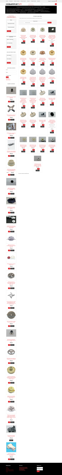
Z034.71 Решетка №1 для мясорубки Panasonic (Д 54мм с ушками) (11, 322)
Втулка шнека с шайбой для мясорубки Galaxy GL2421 (42, 121)
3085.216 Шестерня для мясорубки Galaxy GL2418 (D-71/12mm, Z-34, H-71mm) (37, 165)
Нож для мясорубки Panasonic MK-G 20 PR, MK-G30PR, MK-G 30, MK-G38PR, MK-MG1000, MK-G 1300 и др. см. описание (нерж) (11, 302)
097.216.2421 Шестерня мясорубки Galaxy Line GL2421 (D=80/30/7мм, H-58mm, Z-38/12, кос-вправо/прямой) (42, 79)
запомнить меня (9, 75)
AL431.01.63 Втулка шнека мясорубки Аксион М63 (11, 97)
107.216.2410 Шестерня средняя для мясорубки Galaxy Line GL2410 (32, 36)
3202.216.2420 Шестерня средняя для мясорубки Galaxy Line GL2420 (42, 146)
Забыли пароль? (8, 79)
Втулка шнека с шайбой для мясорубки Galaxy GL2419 (52, 99)
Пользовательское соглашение (9, 469)
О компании (7, 468)
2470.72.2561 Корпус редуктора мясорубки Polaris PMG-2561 (11, 436)
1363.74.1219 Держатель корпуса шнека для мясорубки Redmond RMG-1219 (11, 208)
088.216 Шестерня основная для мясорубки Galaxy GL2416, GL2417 (42, 99)
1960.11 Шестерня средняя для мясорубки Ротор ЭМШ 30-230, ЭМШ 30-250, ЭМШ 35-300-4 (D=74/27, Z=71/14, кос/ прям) (11, 377)
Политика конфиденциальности (10, 470)
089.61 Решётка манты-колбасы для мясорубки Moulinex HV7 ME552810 (11, 359)
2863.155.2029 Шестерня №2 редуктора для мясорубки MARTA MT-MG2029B (11, 189)
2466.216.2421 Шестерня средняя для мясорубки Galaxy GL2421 (23, 146)
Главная (20, 18)
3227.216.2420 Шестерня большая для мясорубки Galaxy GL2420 (52, 146)
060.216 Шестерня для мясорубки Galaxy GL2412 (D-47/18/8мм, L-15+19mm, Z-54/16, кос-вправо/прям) (52, 37)
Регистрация (7, 78)
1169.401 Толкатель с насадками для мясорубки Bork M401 (11, 133)
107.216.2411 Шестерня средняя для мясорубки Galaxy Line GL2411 (42, 36)
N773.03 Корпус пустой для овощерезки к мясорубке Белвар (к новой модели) (11, 454)
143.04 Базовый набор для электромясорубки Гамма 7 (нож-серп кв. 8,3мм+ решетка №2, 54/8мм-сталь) (11, 283)
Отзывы (7, 471)
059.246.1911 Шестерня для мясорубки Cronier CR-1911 (23, 78)
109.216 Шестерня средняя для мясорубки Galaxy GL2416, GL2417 (32, 59)
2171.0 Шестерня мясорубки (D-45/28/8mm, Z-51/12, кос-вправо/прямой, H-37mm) (11, 397)
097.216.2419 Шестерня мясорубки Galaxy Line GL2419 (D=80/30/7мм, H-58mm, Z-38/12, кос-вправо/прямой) (32, 79)
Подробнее (23, 42)
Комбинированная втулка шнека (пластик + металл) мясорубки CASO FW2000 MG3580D (11, 227)
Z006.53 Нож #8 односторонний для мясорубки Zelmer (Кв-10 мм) (11, 115)
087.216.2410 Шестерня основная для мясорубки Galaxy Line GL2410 (32, 121)
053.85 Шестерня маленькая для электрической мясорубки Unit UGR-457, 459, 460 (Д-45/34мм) (11, 170)
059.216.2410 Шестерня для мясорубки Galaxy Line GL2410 (23, 59)
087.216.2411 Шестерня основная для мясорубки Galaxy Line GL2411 (23, 121)
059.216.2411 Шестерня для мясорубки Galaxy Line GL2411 (52, 59)
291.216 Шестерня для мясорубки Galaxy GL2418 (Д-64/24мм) (42, 59)
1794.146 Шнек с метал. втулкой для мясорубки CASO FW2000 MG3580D (11, 151)
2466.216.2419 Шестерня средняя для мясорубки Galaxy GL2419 (32, 146)
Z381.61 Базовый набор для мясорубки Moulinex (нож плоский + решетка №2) (11, 246)
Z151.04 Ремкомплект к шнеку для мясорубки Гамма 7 (11, 264)
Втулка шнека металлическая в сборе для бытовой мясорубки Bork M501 (11, 340)
